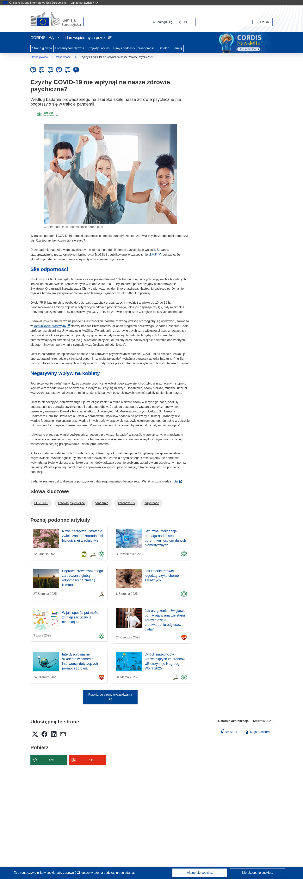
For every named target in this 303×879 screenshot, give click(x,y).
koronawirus (126, 503)
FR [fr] (58, 69)
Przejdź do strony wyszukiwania (110, 697)
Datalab (163, 48)
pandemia (101, 503)
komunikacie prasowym (51, 326)
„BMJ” (154, 254)
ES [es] (50, 69)
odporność (152, 503)
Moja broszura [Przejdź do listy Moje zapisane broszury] (258, 732)
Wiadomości (146, 48)
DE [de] (33, 69)
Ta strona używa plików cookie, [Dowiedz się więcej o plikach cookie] (35, 872)
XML (52, 760)
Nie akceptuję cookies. (257, 872)
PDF (91, 760)
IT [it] (67, 69)
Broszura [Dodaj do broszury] (229, 731)
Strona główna (42, 48)
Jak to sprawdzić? (84, 2)
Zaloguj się (162, 22)
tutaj (177, 481)
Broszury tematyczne (69, 48)
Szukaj (177, 48)
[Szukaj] (263, 22)
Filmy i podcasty (124, 48)
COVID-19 (41, 503)
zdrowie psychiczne (71, 503)
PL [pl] (76, 69)
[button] (183, 22)
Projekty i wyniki (99, 48)
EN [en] (41, 69)
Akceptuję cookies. (200, 872)
